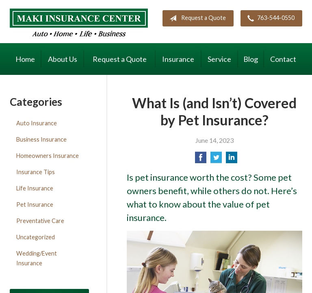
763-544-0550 (269, 18)
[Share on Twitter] (216, 160)
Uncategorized (35, 237)
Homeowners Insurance (47, 155)
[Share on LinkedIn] (231, 160)
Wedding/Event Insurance (36, 258)
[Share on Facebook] (200, 160)
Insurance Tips (35, 171)
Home (25, 59)
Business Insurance (41, 139)
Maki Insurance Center (79, 23)
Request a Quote (196, 18)
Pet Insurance (34, 204)
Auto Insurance (36, 123)
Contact (283, 59)
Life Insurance (34, 188)
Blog (250, 59)
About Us (62, 59)
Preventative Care (40, 220)
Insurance (178, 59)
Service (219, 59)
